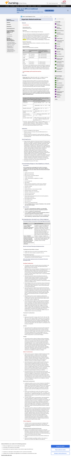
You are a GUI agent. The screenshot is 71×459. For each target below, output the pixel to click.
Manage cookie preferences (60, 453)
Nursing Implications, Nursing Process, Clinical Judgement (11, 36)
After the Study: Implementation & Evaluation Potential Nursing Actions (11, 47)
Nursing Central (20, 2)
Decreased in (9, 33)
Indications (9, 23)
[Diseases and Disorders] (59, 24)
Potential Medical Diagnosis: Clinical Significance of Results (10, 29)
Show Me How (49, 10)
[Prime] (23, 6)
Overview (9, 21)
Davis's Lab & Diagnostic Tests (28, 16)
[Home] (7, 6)
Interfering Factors (11, 25)
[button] (39, 6)
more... (56, 99)
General (8, 19)
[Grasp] (34, 6)
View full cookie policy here (6, 455)
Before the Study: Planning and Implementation (10, 43)
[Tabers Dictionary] (59, 30)
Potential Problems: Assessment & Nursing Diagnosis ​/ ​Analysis (11, 40)
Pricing (58, 6)
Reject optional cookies (60, 449)
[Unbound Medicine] (63, 2)
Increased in (9, 31)
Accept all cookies (60, 446)
